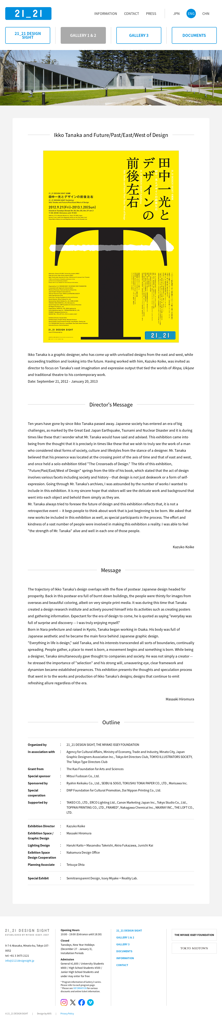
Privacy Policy (67, 1013)
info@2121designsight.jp (19, 960)
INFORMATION (80, 988)
